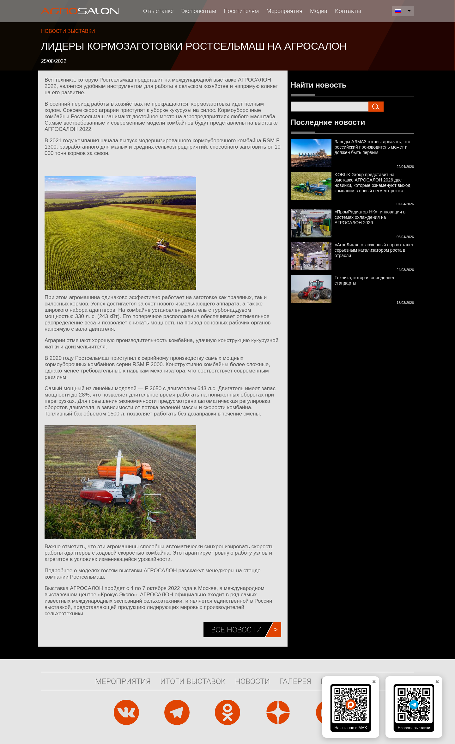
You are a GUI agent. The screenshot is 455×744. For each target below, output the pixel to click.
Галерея (295, 681)
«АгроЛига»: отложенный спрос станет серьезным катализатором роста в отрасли (374, 250)
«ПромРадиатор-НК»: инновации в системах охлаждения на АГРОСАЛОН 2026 (370, 217)
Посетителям (241, 11)
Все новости (236, 629)
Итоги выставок (193, 681)
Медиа (318, 11)
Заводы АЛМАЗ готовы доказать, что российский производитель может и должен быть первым (372, 147)
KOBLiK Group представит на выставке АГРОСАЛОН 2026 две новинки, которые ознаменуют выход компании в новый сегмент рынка (372, 182)
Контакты (348, 11)
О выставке (158, 11)
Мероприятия (284, 11)
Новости (252, 681)
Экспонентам (198, 11)
